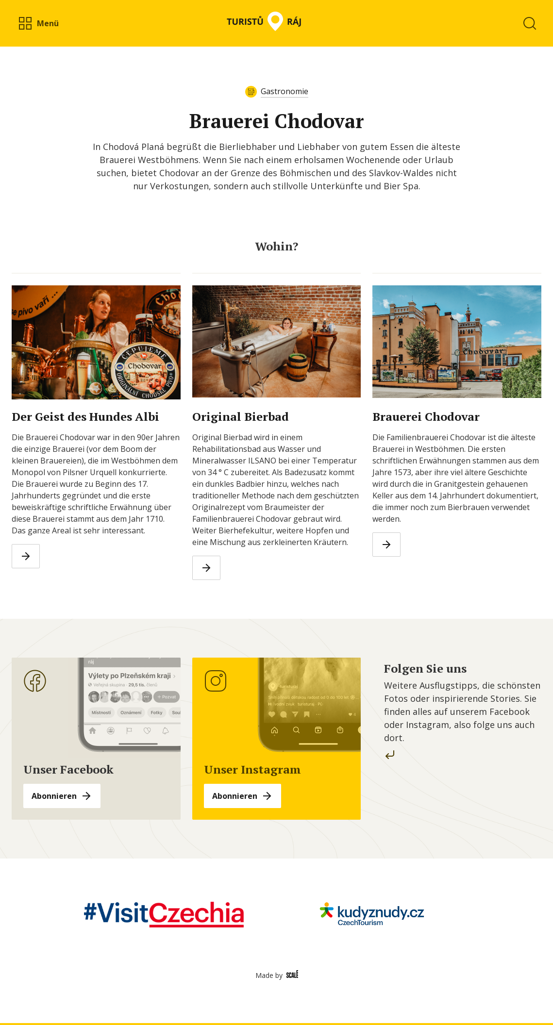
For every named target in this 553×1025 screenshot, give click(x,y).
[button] (38, 23)
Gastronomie (284, 91)
